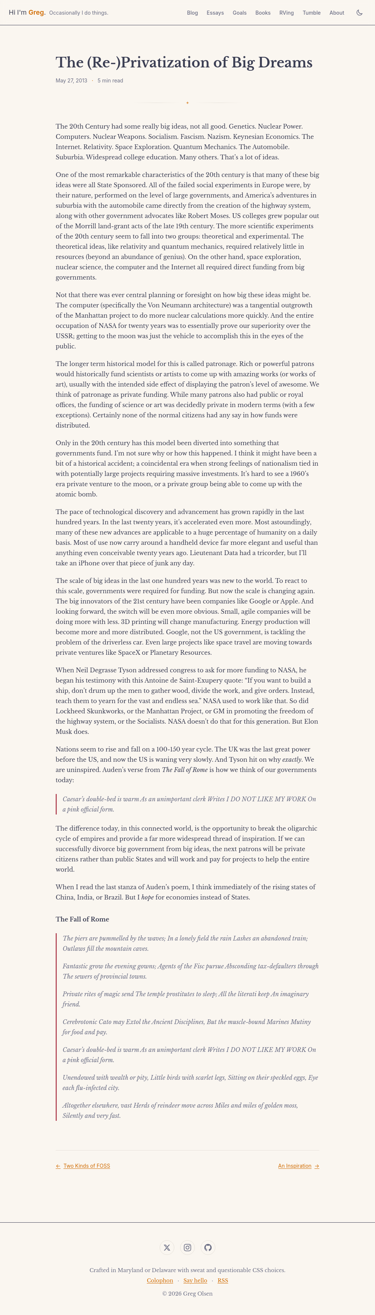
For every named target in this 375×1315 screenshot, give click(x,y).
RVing (286, 13)
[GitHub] (208, 1247)
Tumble (311, 13)
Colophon (160, 1280)
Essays (215, 13)
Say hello (195, 1280)
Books (263, 13)
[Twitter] (167, 1247)
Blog (192, 13)
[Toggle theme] (359, 12)
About (337, 13)
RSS (223, 1280)
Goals (239, 13)
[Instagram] (187, 1247)
